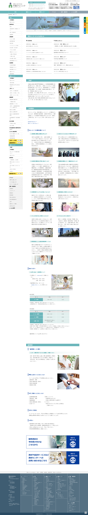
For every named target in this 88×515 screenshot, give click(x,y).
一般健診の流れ (13, 101)
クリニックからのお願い (73, 497)
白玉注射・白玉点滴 (13, 47)
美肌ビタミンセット (13, 51)
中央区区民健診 (13, 65)
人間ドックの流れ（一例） (15, 92)
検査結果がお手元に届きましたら (15, 85)
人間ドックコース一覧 (14, 95)
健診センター (29, 12)
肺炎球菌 (36, 501)
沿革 (10, 201)
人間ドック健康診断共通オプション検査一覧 (15, 107)
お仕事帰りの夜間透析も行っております (35, 64)
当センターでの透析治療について (15, 152)
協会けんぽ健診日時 (13, 111)
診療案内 (11, 188)
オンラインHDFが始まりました (61, 70)
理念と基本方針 (13, 197)
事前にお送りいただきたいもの (15, 162)
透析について (71, 507)
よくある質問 (74, 12)
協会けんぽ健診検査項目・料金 (15, 114)
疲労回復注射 (12, 41)
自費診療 (11, 36)
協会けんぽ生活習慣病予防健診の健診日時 (74, 482)
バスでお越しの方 (60, 495)
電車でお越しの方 (13, 179)
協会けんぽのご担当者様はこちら (73, 0)
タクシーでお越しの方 (14, 184)
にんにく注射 (12, 38)
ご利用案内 (50, 30)
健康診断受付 (47, 508)
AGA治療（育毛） (13, 58)
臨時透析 (54, 30)
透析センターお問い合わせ (66, 30)
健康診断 (11, 97)
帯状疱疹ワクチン (13, 67)
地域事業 (11, 62)
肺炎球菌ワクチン (13, 69)
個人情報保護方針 (13, 199)
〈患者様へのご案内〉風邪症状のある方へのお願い (65, 45)
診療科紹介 (11, 24)
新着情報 (24, 478)
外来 (15, 12)
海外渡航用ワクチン (13, 60)
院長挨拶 (11, 195)
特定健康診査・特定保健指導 (15, 118)
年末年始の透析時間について (60, 58)
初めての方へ (12, 22)
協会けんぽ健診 (13, 109)
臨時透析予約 (59, 30)
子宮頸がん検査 (13, 123)
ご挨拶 (46, 30)
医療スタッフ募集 (13, 203)
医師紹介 (11, 192)
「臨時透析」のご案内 (14, 159)
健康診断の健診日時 (13, 99)
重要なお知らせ (25, 479)
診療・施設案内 (64, 12)
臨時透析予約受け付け (33, 121)
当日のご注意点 (13, 169)
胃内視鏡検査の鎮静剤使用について (15, 128)
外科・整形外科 (13, 32)
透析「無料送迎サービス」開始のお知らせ (63, 64)
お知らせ (23, 477)
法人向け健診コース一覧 (14, 133)
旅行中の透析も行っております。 (33, 45)
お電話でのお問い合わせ (73, 498)
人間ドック (11, 88)
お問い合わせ (12, 205)
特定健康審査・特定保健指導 (50, 496)
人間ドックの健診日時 (14, 90)
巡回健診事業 (12, 135)
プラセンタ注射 (13, 49)
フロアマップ (12, 190)
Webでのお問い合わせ (72, 499)
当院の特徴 (12, 82)
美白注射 (11, 43)
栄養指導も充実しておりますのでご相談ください (37, 58)
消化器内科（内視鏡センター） (15, 29)
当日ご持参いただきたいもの (15, 166)
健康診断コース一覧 (13, 103)
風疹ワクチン (12, 71)
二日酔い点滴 (12, 56)
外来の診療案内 (72, 478)
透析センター (42, 12)
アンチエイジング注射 (14, 45)
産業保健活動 (12, 138)
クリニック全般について (72, 503)
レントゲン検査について (72, 508)
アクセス (54, 12)
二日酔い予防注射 (13, 54)
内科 (10, 26)
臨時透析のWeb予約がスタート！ (61, 52)
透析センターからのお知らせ (40, 30)
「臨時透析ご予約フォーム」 (37, 284)
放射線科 (11, 34)
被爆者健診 (12, 73)
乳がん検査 (12, 125)
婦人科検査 (11, 121)
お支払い (11, 171)
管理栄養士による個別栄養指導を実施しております (38, 70)
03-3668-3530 (40, 274)
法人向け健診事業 (13, 131)
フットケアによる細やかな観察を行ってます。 (36, 52)
